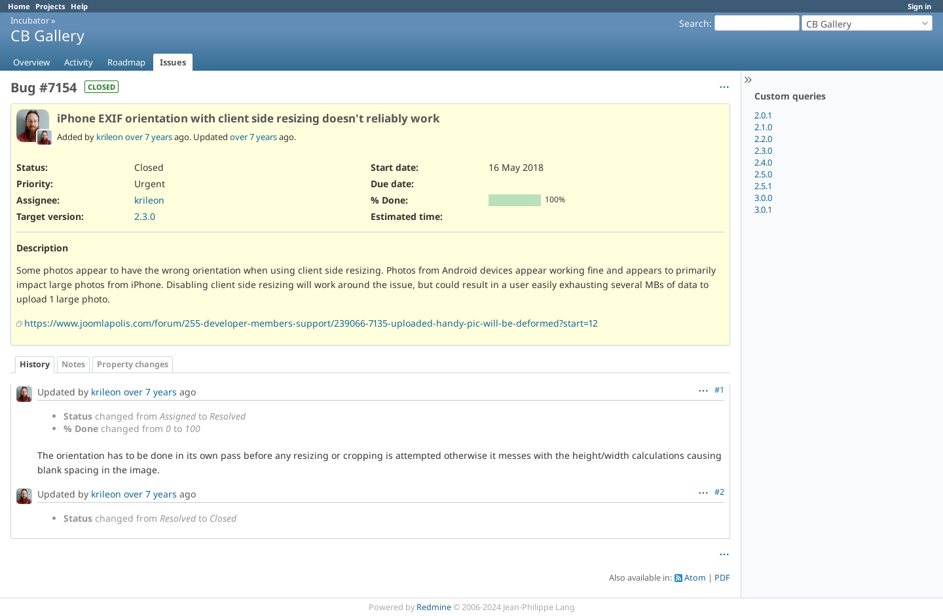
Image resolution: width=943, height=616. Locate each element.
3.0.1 (763, 209)
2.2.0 (763, 139)
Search (694, 23)
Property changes (132, 364)
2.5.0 (763, 174)
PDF (722, 577)
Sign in (919, 6)
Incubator (29, 20)
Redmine (433, 607)
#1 (719, 389)
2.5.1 (763, 186)
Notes (73, 364)
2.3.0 (763, 150)
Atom (695, 577)
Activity (78, 62)
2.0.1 (763, 115)
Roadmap (126, 62)
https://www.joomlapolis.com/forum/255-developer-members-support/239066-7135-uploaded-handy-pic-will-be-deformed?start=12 (311, 323)
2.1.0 (763, 127)
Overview (31, 62)
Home (19, 6)
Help (79, 6)
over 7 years (148, 137)
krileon (109, 137)
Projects (50, 6)
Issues (173, 62)
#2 (719, 492)
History (35, 364)
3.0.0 (763, 198)
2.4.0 (763, 162)
